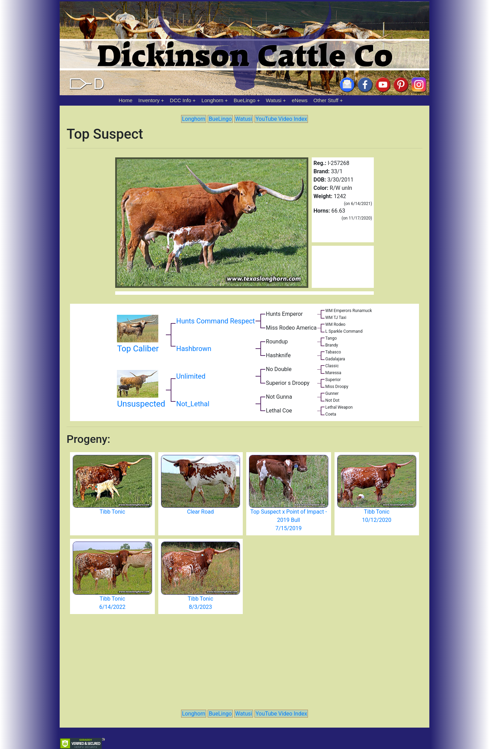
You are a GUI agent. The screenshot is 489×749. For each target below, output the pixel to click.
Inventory (149, 100)
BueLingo (245, 100)
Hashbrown (193, 348)
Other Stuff (325, 100)
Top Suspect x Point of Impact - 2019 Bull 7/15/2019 (288, 520)
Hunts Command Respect (215, 321)
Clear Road (200, 511)
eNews (300, 100)
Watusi (273, 100)
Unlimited (191, 376)
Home (125, 100)
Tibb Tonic (112, 511)
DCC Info (180, 100)
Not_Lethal (192, 404)
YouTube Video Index (281, 119)
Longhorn (212, 100)
